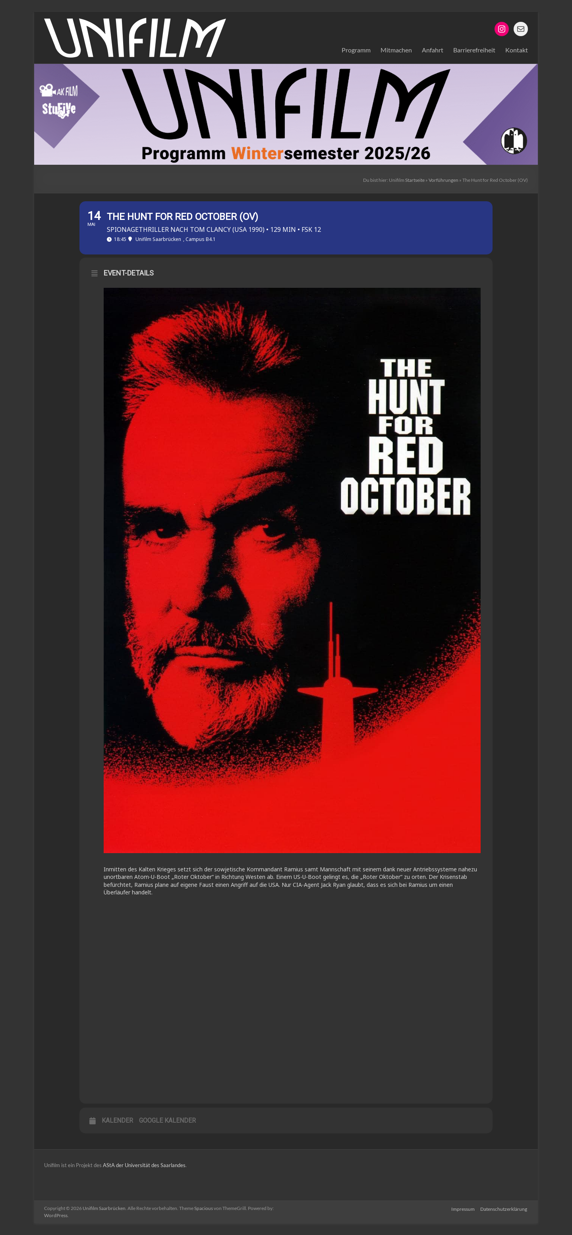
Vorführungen (443, 180)
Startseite (415, 180)
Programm (356, 50)
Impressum (463, 1208)
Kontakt (516, 50)
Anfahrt (432, 50)
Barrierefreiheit (474, 50)
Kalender (117, 1120)
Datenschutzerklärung (504, 1208)
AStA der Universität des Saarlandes (144, 1165)
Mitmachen (396, 50)
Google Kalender (167, 1120)
